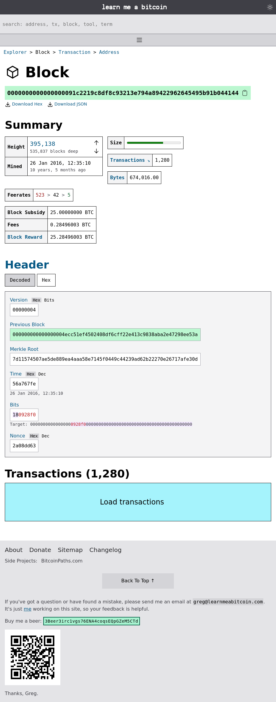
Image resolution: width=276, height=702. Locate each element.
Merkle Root (24, 349)
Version (19, 300)
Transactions (127, 160)
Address (109, 52)
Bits (49, 300)
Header (27, 265)
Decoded (20, 280)
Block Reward (25, 237)
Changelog (105, 549)
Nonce (17, 436)
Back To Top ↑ (138, 581)
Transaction (74, 52)
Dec (42, 374)
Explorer (15, 52)
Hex (46, 280)
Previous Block (27, 324)
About (14, 549)
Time (16, 374)
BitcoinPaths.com (62, 561)
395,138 (42, 143)
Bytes (117, 177)
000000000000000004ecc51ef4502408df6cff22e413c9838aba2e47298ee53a (105, 334)
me (27, 609)
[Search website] (138, 24)
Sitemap (70, 549)
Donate (40, 549)
